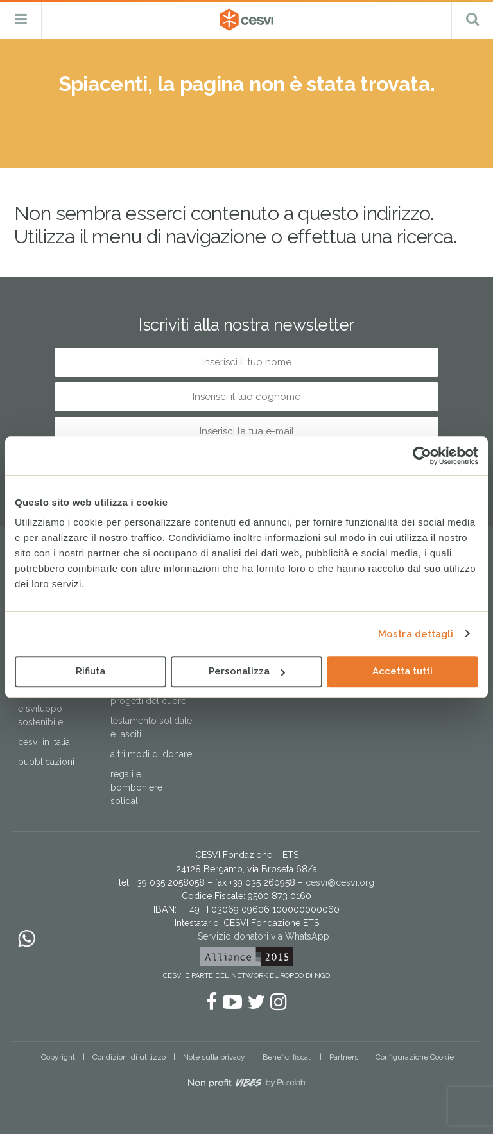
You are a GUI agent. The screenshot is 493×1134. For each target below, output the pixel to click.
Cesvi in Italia (44, 742)
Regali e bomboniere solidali (136, 787)
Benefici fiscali (287, 1056)
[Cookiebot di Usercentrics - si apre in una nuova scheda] (422, 455)
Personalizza (247, 671)
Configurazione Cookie (415, 1056)
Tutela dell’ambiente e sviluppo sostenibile (58, 708)
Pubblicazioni (46, 762)
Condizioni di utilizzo (129, 1056)
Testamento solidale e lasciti (151, 727)
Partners (343, 1056)
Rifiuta (90, 671)
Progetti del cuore (148, 701)
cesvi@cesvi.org (340, 882)
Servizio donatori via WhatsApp (263, 936)
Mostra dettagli (416, 634)
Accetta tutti (402, 671)
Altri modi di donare (151, 754)
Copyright (58, 1056)
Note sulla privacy (214, 1056)
